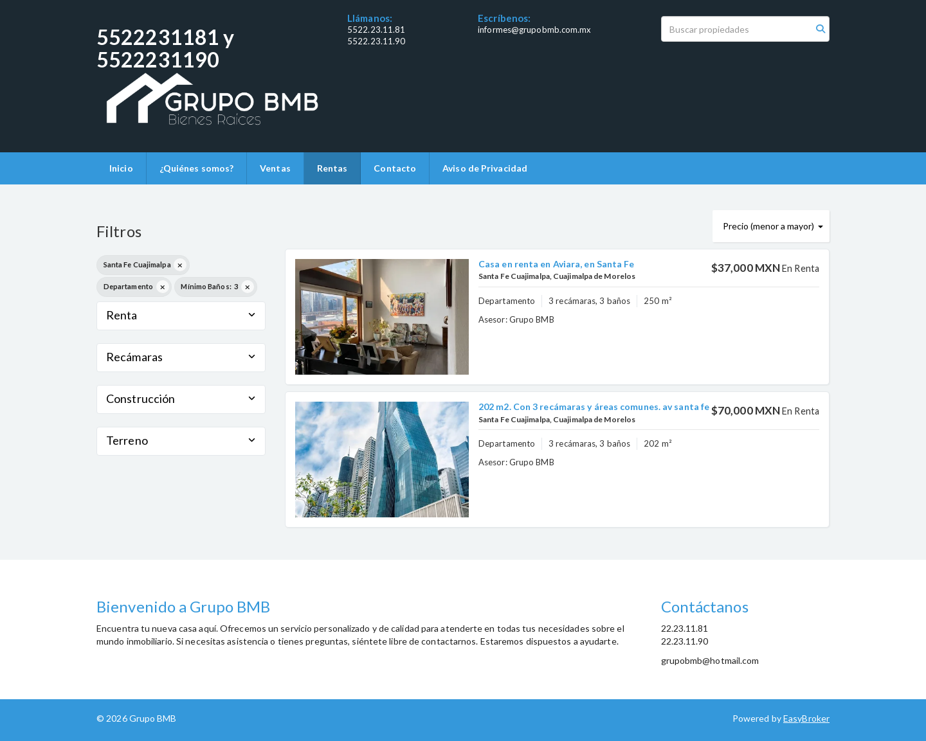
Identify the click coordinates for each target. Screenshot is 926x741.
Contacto (395, 168)
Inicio (121, 168)
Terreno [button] (181, 440)
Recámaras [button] (181, 357)
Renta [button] (181, 315)
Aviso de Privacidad (484, 168)
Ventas (275, 168)
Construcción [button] (181, 398)
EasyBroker (806, 718)
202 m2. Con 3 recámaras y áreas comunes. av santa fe (593, 406)
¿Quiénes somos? (196, 168)
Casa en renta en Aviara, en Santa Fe (556, 263)
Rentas (332, 168)
